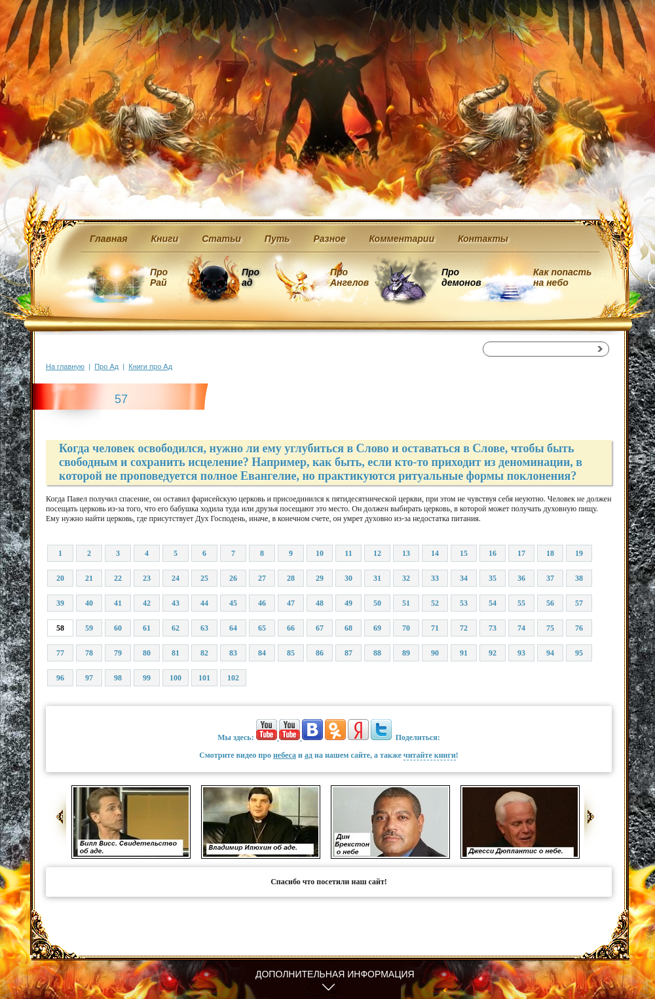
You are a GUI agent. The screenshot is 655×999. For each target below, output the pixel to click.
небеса (284, 755)
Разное (329, 238)
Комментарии (401, 238)
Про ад (250, 277)
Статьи (221, 238)
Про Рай (159, 277)
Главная (109, 238)
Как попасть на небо (562, 277)
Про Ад (106, 366)
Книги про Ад (150, 366)
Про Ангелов (349, 277)
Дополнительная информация (335, 974)
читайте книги (429, 755)
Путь (277, 238)
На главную (65, 366)
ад (308, 755)
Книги (165, 238)
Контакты (483, 238)
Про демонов (461, 277)
